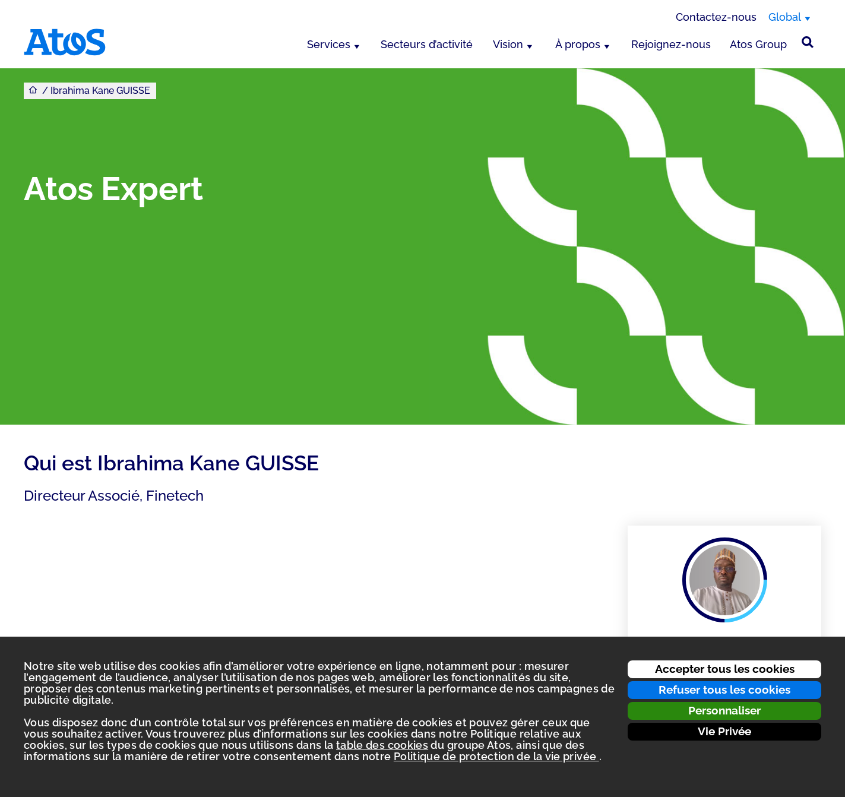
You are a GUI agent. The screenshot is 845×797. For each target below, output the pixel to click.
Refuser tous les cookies (724, 689)
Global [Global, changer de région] (784, 17)
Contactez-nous (716, 17)
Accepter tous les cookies (725, 668)
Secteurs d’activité (427, 44)
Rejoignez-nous (671, 44)
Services (328, 44)
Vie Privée (724, 731)
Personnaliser (724, 710)
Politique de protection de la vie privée (496, 756)
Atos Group (758, 44)
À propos (577, 44)
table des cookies (382, 745)
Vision (508, 44)
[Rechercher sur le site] (807, 42)
